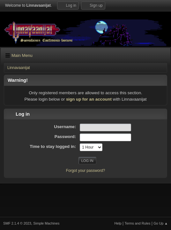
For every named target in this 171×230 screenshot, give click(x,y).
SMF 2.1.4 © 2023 (17, 223)
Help (118, 223)
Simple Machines (46, 223)
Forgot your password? (85, 170)
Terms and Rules (138, 223)
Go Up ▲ (160, 223)
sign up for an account (89, 99)
